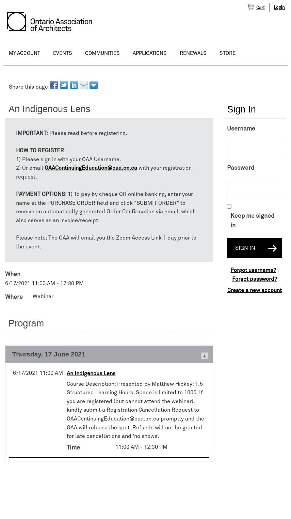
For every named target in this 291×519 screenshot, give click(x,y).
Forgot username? (253, 270)
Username (241, 129)
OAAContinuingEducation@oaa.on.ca (91, 168)
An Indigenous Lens (91, 373)
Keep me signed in (252, 221)
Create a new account (254, 290)
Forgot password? (254, 279)
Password (240, 168)
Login (279, 7)
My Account (24, 53)
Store (228, 53)
